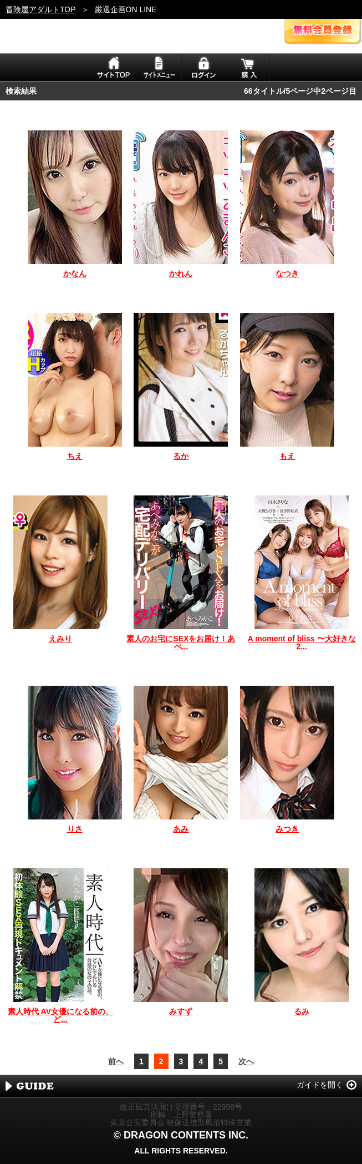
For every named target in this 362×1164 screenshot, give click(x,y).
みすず (180, 1011)
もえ (287, 456)
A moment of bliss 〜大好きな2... (302, 642)
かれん (180, 273)
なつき (287, 273)
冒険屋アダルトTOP (41, 9)
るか (180, 456)
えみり (60, 638)
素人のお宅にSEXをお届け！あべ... (180, 642)
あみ (180, 828)
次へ (246, 1061)
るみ (301, 1011)
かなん (74, 273)
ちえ (75, 456)
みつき (287, 828)
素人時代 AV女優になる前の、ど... (60, 1015)
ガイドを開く (320, 1084)
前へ (116, 1061)
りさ (75, 828)
